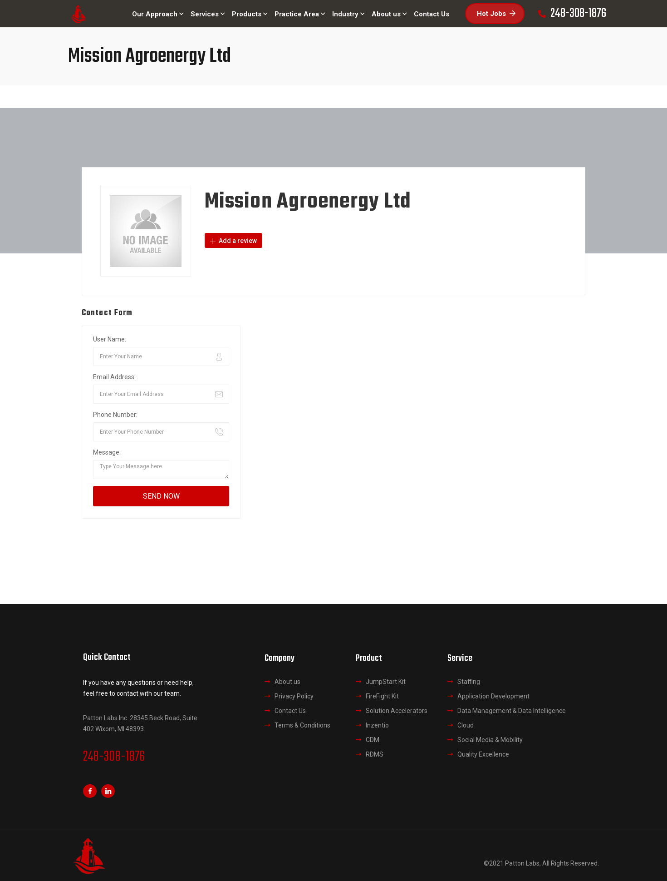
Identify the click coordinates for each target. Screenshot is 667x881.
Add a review (233, 240)
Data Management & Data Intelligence (511, 710)
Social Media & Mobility (490, 739)
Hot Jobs (496, 14)
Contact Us (290, 710)
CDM (372, 739)
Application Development (493, 696)
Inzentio (377, 725)
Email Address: (114, 377)
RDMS (374, 754)
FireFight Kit (382, 696)
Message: (107, 452)
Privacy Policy (294, 696)
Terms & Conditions (302, 725)
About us (287, 681)
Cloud (465, 725)
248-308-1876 (114, 757)
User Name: (109, 339)
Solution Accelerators (396, 710)
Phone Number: (115, 414)
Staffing (468, 681)
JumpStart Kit (386, 681)
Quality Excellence (483, 754)
